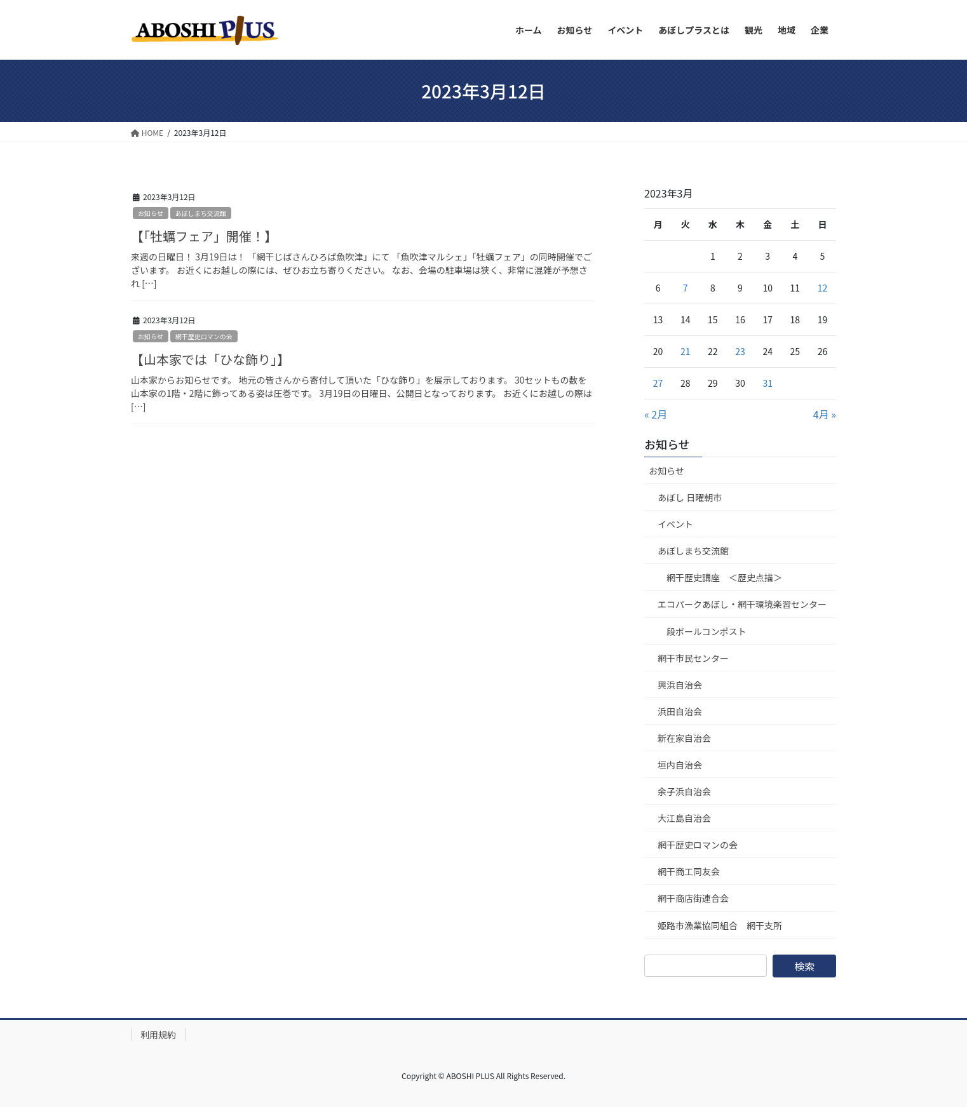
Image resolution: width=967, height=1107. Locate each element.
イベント (675, 524)
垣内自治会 (680, 764)
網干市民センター (693, 658)
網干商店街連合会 (693, 898)
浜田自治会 (680, 711)
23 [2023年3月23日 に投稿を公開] (740, 351)
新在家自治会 (684, 738)
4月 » (824, 414)
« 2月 (655, 414)
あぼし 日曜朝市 (690, 497)
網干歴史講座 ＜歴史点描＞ (724, 577)
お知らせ (150, 213)
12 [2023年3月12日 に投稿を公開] (823, 287)
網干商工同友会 (689, 871)
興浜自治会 (680, 684)
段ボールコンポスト (706, 631)
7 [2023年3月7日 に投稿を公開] (685, 287)
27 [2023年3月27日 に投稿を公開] (658, 383)
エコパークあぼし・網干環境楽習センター (742, 604)
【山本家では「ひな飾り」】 (210, 359)
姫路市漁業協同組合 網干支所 (720, 925)
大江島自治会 (684, 818)
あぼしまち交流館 (200, 213)
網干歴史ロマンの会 (204, 336)
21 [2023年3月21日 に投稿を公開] (685, 351)
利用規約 (158, 1034)
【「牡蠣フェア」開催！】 (204, 236)
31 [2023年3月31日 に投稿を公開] (767, 383)
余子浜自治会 (684, 791)
